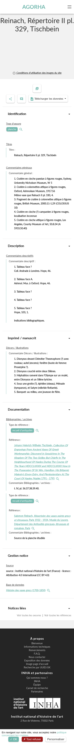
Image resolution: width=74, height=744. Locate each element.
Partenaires (37, 691)
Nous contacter (37, 657)
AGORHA (33, 7)
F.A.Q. (37, 654)
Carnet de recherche (37, 688)
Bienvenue (37, 643)
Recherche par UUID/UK (37, 667)
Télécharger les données (47, 99)
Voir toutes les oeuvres (29, 615)
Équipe (37, 685)
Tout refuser (32, 739)
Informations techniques (37, 647)
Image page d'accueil (37, 664)
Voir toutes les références (57, 615)
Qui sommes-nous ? (37, 678)
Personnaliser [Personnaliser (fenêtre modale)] (55, 739)
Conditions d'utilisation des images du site (37, 72)
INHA (37, 681)
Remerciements (37, 650)
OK (13, 739)
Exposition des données (37, 660)
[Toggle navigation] (70, 7)
